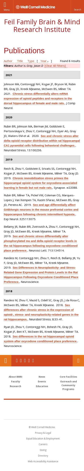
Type (30, 61)
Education (42, 386)
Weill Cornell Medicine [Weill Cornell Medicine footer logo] (42, 405)
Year (43, 61)
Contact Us (78, 360)
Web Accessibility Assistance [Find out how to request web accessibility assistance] (43, 461)
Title (20, 61)
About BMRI (15, 376)
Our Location (5, 360)
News (42, 376)
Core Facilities (68, 376)
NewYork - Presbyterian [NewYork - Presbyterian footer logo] (42, 413)
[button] (77, 6)
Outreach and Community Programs (68, 385)
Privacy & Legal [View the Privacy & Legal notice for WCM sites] (43, 432)
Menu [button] (7, 9)
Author (8, 61)
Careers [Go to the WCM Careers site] (43, 444)
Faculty (15, 381)
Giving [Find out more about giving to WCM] (43, 450)
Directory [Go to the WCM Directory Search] (43, 455)
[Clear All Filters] (55, 66)
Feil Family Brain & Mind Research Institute (42, 25)
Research (15, 386)
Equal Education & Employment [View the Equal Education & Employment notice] (43, 438)
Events (42, 381)
